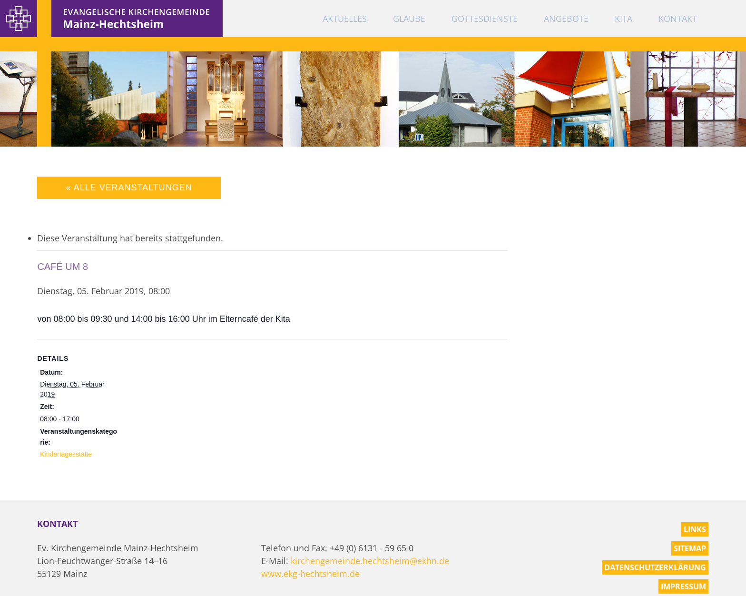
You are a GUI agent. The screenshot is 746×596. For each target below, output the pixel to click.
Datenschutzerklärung (655, 567)
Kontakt (677, 18)
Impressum (683, 586)
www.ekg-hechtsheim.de (310, 573)
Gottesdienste (485, 18)
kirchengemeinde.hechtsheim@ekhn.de (370, 560)
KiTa (623, 18)
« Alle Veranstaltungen (129, 187)
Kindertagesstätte (66, 454)
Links (695, 529)
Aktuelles (345, 18)
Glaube (409, 18)
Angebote (566, 18)
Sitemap (690, 548)
